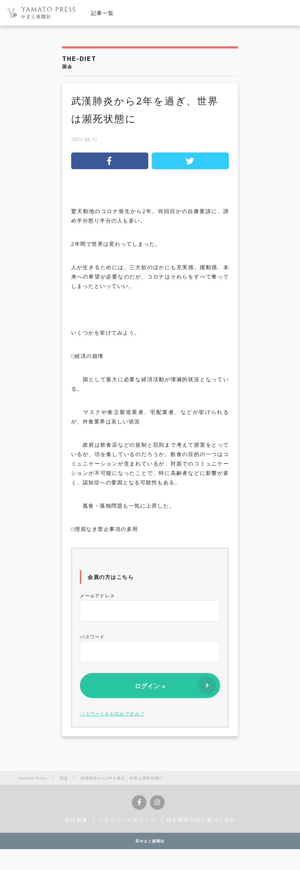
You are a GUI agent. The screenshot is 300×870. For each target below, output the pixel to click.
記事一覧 (102, 12)
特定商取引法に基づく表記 (200, 819)
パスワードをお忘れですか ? (112, 714)
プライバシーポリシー (127, 819)
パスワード (150, 648)
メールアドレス (150, 607)
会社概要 (76, 819)
